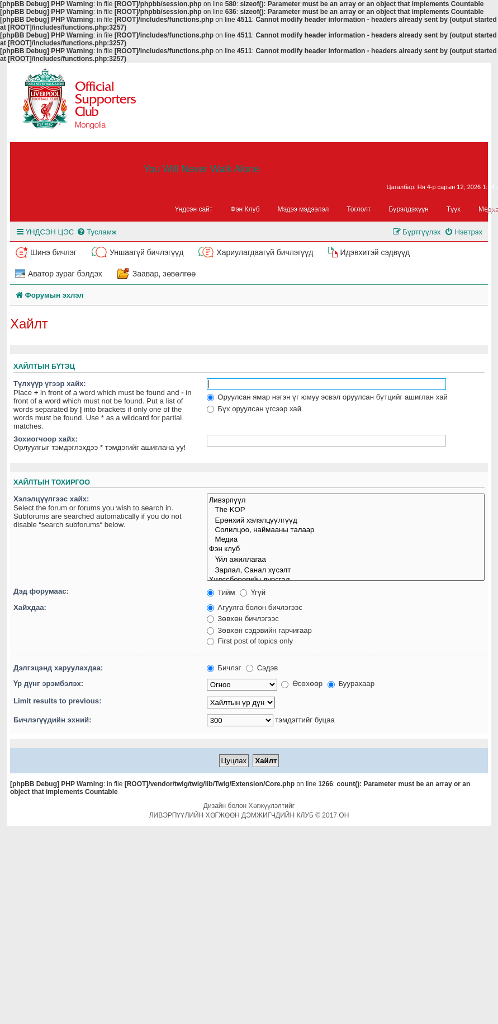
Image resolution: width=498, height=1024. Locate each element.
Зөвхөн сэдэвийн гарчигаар (259, 630)
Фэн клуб (345, 549)
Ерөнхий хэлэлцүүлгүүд (345, 520)
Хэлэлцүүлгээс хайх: (51, 499)
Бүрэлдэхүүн (409, 209)
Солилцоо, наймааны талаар (345, 530)
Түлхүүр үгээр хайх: (49, 383)
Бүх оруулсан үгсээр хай (254, 409)
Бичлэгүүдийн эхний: (52, 720)
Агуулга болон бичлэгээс (254, 607)
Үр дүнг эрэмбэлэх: (48, 683)
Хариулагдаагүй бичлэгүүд (264, 252)
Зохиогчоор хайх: (45, 439)
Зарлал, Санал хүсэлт (345, 570)
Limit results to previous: (57, 701)
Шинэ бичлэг (53, 252)
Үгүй (252, 592)
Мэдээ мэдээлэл (303, 209)
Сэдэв (262, 668)
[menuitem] (96, 232)
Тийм (221, 592)
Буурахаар (351, 683)
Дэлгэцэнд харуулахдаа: (58, 668)
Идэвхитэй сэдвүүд (375, 252)
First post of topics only (250, 641)
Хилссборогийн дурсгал (345, 580)
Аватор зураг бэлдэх (65, 273)
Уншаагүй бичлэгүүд (146, 252)
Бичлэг (224, 668)
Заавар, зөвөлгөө (164, 273)
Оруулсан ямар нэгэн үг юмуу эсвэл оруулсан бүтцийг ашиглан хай (327, 397)
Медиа (345, 539)
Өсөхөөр (301, 683)
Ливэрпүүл (345, 500)
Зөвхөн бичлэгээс (243, 618)
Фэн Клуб (244, 209)
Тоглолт (359, 209)
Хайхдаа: (29, 607)
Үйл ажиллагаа (345, 559)
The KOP (345, 510)
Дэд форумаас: (41, 591)
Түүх (454, 209)
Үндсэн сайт (194, 209)
